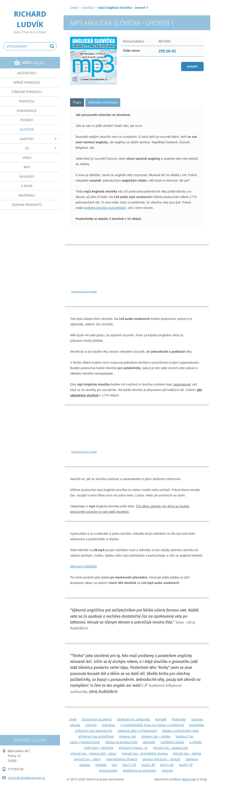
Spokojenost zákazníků (133, 719)
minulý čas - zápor (87, 759)
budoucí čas (184, 736)
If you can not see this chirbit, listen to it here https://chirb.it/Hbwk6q (111, 430)
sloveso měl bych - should (161, 759)
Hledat (52, 46)
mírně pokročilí (27, 82)
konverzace (27, 111)
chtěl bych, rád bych (98, 748)
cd (27, 148)
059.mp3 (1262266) (83, 566)
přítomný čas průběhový (96, 736)
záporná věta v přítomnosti (137, 731)
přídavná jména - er (133, 748)
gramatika (196, 725)
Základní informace (102, 102)
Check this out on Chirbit (84, 291)
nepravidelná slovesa (121, 759)
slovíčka (27, 129)
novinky (167, 770)
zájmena (192, 759)
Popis (77, 102)
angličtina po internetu (139, 770)
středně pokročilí (27, 92)
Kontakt (160, 719)
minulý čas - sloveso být (170, 748)
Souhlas (197, 719)
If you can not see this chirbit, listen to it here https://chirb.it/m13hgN (111, 270)
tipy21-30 (148, 765)
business (26, 176)
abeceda (149, 742)
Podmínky (179, 719)
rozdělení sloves (172, 742)
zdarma (91, 725)
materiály (27, 195)
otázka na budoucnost (121, 742)
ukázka (75, 725)
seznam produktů (27, 205)
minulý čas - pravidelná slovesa (145, 753)
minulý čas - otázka (187, 753)
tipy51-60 (167, 765)
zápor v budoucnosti (85, 742)
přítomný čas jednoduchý (93, 731)
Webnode (189, 779)
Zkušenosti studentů (97, 719)
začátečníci (26, 73)
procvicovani (108, 770)
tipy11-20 (129, 765)
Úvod (74, 7)
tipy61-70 (186, 765)
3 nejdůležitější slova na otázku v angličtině (152, 725)
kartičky (27, 139)
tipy (114, 765)
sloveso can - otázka (155, 736)
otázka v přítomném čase (180, 731)
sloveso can (127, 736)
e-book (27, 186)
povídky (26, 120)
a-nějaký (195, 742)
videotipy (108, 725)
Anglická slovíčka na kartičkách (105, 208)
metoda (100, 765)
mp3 (27, 167)
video (26, 158)
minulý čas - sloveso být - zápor (94, 753)
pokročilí (27, 101)
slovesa (84, 765)
